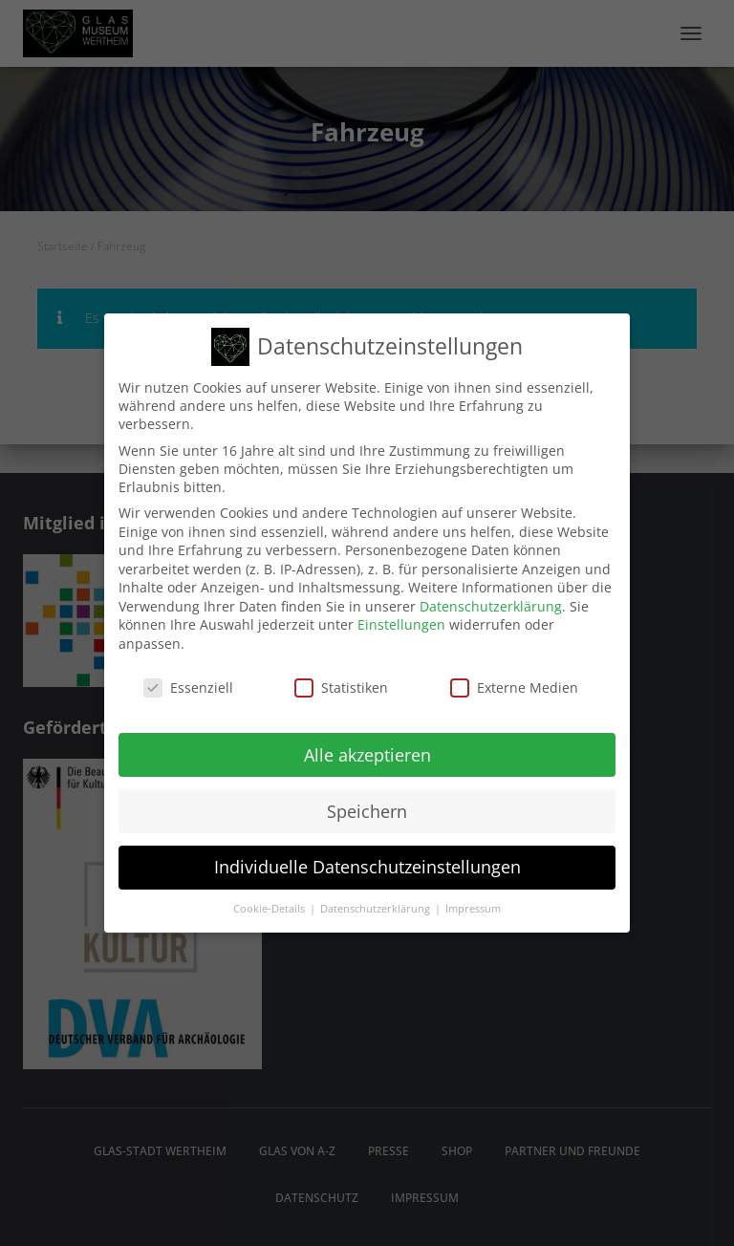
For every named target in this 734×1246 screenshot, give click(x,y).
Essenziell (188, 679)
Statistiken (341, 679)
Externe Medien (514, 679)
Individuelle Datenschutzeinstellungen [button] (367, 859)
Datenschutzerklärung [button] (376, 901)
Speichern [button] (367, 802)
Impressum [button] (473, 901)
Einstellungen (401, 617)
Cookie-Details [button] (270, 901)
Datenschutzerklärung (491, 598)
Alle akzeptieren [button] (367, 746)
